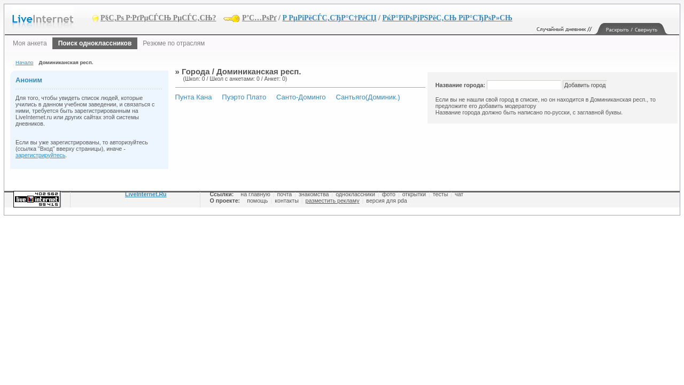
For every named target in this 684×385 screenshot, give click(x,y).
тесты (440, 194)
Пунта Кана (193, 97)
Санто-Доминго (301, 97)
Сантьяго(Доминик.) (368, 97)
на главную (255, 194)
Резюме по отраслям (174, 43)
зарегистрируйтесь (40, 155)
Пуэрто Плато (244, 97)
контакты (287, 200)
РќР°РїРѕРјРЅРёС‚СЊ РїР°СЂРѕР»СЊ (447, 18)
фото (388, 194)
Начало (24, 62)
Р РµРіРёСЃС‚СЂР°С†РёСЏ (329, 18)
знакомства (314, 194)
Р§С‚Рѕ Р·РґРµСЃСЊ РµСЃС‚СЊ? (158, 18)
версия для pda (386, 200)
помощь (257, 200)
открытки (414, 194)
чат (459, 194)
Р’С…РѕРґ (259, 18)
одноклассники (355, 194)
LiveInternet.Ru (146, 194)
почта (284, 194)
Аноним (28, 80)
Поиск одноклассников (95, 43)
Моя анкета (30, 43)
